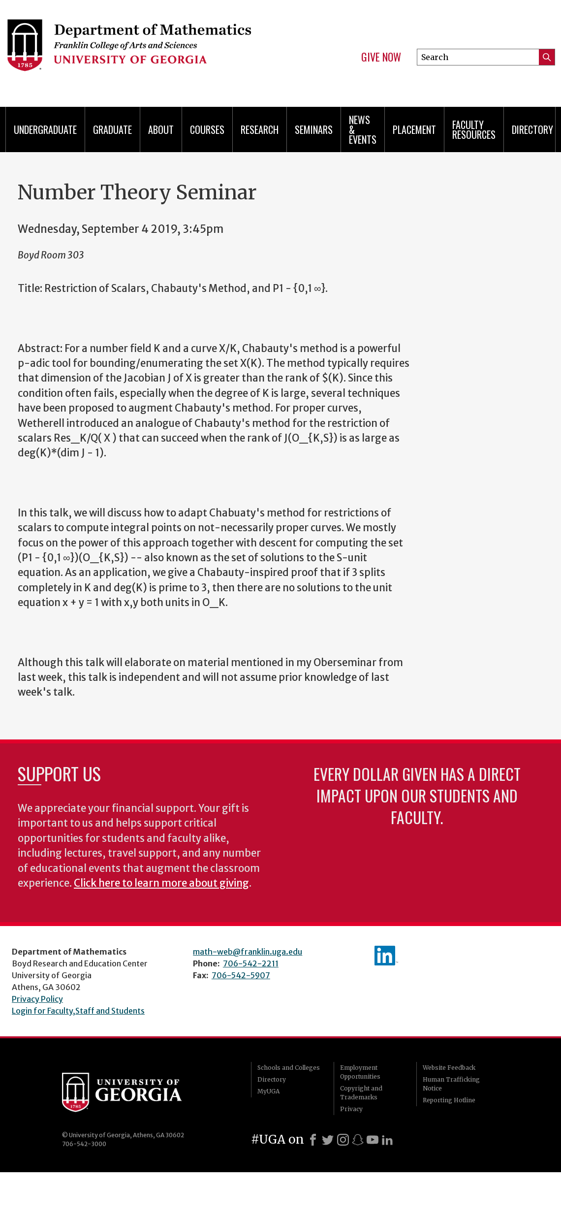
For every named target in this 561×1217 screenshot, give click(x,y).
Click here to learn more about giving (161, 883)
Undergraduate (45, 129)
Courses (207, 129)
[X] (328, 1140)
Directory (532, 129)
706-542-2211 (251, 963)
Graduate (112, 129)
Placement (414, 129)
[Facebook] (313, 1140)
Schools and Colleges (288, 1067)
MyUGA (268, 1091)
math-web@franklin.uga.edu (247, 952)
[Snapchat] (358, 1140)
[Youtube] (372, 1140)
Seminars (314, 129)
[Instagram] (343, 1140)
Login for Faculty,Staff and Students (78, 1011)
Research (260, 129)
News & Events (362, 129)
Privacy (351, 1109)
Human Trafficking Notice (451, 1084)
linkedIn (386, 955)
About (161, 129)
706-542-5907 (241, 975)
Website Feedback (449, 1067)
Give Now (381, 57)
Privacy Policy (37, 999)
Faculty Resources (474, 129)
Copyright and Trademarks (361, 1093)
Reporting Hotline (449, 1100)
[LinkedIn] (387, 1140)
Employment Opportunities (360, 1072)
